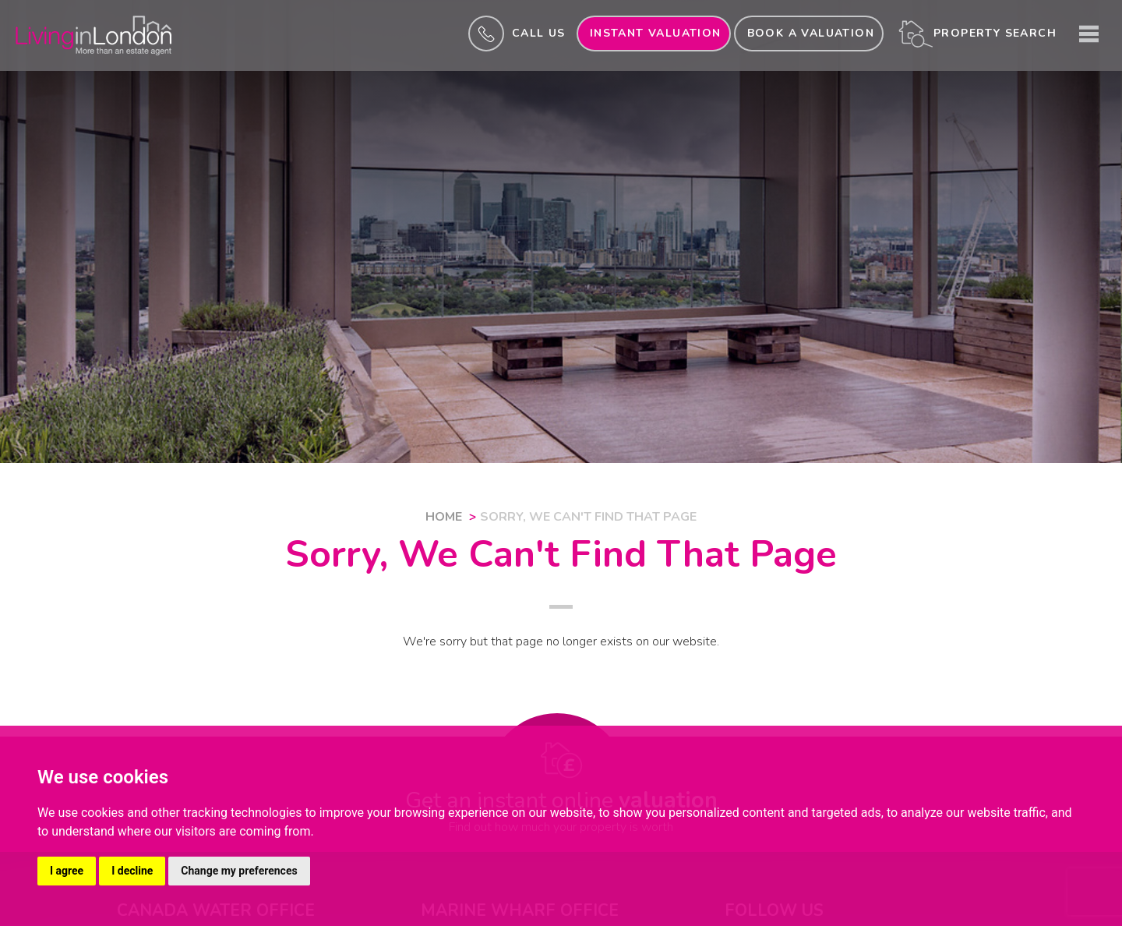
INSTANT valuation (656, 33)
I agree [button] (66, 870)
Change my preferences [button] (239, 870)
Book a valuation (810, 33)
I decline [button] (132, 870)
